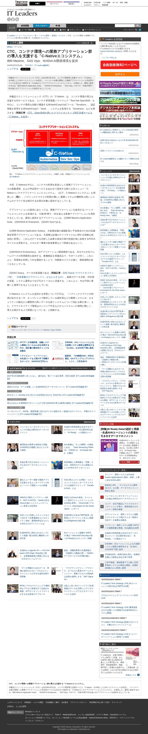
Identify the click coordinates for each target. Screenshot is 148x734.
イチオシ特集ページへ (129, 462)
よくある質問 (21, 706)
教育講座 (105, 5)
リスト (33, 69)
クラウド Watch (102, 715)
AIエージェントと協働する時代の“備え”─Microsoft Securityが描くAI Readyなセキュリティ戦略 (78, 535)
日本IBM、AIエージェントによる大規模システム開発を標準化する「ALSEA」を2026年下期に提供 (79, 345)
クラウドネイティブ (34, 330)
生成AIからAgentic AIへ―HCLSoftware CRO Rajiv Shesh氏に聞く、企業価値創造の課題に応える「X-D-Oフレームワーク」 (112, 348)
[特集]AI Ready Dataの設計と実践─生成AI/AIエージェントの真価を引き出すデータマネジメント (120, 432)
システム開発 (44, 36)
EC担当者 (97, 2)
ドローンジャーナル (126, 718)
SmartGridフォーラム (118, 715)
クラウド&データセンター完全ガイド (39, 715)
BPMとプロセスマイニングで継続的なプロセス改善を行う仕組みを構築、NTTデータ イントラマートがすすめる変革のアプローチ (113, 400)
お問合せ (10, 706)
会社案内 (64, 702)
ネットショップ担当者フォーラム (37, 718)
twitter (9, 19)
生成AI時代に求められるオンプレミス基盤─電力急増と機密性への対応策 (34, 535)
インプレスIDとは (109, 58)
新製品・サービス (58, 36)
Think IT (58, 715)
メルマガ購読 (38, 702)
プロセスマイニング (44, 30)
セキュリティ (75, 30)
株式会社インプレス (32, 712)
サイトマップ (117, 702)
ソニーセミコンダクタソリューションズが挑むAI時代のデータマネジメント (34, 430)
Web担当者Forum (69, 715)
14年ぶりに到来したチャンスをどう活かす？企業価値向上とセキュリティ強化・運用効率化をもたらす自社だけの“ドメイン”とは (113, 302)
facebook (13, 19)
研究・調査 (124, 2)
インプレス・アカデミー (34, 721)
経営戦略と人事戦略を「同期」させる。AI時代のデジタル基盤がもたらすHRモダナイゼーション (78, 465)
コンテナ (19, 330)
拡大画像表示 (14, 177)
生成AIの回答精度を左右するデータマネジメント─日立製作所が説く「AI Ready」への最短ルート (78, 430)
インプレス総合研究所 (86, 715)
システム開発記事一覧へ (85, 43)
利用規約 (27, 702)
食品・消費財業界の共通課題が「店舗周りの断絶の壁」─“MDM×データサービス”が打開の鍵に (79, 553)
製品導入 (71, 4)
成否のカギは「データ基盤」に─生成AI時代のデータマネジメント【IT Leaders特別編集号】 (47, 387)
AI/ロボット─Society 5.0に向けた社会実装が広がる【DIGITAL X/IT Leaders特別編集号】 (46, 395)
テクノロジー (41, 25)
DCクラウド (54, 4)
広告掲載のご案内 (52, 702)
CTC (13, 330)
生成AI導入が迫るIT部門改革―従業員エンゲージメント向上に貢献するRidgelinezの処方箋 (78, 518)
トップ (12, 28)
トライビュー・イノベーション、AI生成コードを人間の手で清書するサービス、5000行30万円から (34, 358)
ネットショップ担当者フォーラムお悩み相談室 (69, 718)
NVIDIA (58, 330)
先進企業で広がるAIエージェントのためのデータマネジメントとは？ (34, 465)
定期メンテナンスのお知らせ (112, 151)
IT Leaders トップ (14, 36)
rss (17, 19)
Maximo (47, 330)
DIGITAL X (114, 718)
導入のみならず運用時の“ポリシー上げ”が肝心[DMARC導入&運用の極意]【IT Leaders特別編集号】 (50, 403)
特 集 (58, 25)
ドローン (97, 5)
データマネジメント (93, 30)
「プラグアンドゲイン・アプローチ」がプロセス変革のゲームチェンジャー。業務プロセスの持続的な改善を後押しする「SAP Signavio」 (78, 573)
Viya (52, 330)
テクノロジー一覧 (30, 36)
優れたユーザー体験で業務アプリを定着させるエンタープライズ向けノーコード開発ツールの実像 (34, 482)
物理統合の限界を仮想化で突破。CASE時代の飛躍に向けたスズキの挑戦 (34, 447)
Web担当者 (88, 2)
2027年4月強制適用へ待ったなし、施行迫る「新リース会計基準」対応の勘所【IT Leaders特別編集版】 (51, 377)
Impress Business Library (110, 51)
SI (25, 330)
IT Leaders (22, 13)
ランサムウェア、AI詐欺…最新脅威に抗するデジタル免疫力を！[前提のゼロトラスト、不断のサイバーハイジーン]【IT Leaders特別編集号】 (51, 412)
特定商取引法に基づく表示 (99, 702)
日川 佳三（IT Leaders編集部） (38, 65)
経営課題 (25, 25)
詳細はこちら (131, 675)
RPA (64, 30)
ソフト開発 (106, 2)
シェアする (12, 69)
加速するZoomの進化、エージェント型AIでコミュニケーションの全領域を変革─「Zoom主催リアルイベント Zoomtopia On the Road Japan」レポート (79, 503)
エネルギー (88, 5)
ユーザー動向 (26, 30)
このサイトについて (14, 702)
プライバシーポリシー (78, 702)
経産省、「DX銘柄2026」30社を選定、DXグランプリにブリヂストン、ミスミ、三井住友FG (80, 358)
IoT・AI (115, 2)
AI (57, 30)
